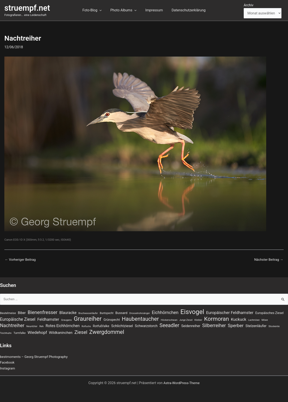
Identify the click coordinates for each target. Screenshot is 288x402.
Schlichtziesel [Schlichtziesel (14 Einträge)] (122, 326)
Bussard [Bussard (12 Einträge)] (121, 312)
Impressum (153, 10)
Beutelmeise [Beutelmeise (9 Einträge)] (8, 312)
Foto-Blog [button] (94, 10)
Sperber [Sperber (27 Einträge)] (235, 325)
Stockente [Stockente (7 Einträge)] (273, 326)
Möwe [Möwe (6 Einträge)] (265, 319)
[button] (102, 10)
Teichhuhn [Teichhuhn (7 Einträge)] (6, 332)
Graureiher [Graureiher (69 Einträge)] (88, 318)
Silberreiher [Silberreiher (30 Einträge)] (214, 325)
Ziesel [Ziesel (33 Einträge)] (80, 332)
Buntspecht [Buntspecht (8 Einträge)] (106, 312)
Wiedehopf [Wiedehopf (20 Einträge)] (37, 332)
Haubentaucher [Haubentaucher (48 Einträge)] (140, 318)
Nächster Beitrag (268, 259)
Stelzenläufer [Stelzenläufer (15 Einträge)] (255, 326)
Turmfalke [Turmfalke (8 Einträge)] (20, 332)
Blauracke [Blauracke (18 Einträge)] (68, 311)
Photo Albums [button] (124, 10)
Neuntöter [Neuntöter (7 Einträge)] (31, 326)
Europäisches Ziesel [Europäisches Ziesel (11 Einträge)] (269, 312)
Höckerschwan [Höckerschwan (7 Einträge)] (169, 319)
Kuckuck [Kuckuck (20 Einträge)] (238, 318)
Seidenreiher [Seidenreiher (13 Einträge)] (190, 326)
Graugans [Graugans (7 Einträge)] (66, 319)
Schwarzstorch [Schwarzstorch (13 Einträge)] (146, 326)
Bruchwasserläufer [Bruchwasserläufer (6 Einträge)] (88, 312)
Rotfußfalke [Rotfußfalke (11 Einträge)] (101, 326)
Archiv (249, 5)
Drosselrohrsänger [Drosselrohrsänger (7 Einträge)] (139, 312)
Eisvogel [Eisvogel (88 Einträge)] (192, 311)
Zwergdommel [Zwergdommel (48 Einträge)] (106, 332)
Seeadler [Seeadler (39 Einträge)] (169, 325)
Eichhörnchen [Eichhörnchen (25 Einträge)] (165, 311)
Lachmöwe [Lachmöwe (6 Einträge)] (254, 319)
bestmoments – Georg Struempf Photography (35, 357)
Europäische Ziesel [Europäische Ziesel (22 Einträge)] (17, 318)
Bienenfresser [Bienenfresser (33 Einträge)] (42, 311)
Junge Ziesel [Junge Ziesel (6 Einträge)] (185, 319)
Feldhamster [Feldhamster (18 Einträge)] (48, 318)
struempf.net (27, 8)
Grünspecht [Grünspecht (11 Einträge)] (112, 319)
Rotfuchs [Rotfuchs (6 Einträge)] (86, 326)
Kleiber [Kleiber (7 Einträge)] (198, 319)
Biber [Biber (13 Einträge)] (22, 312)
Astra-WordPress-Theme (182, 383)
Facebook (7, 362)
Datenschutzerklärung (186, 10)
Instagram (8, 368)
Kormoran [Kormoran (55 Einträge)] (216, 318)
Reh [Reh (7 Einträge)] (41, 326)
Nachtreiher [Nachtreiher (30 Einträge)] (12, 325)
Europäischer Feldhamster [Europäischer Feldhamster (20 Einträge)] (230, 311)
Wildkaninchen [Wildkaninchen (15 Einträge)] (60, 332)
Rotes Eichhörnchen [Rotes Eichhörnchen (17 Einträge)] (63, 325)
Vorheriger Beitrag (21, 259)
